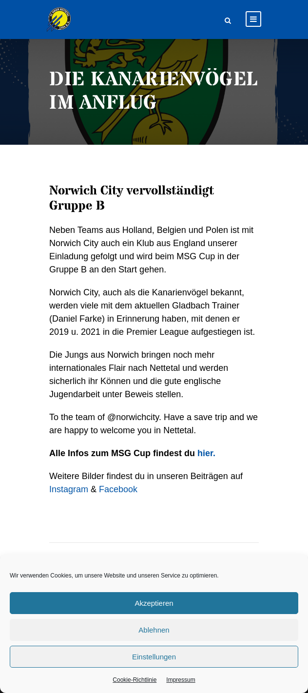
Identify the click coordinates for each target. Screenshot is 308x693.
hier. (206, 453)
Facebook (118, 489)
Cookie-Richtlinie (134, 679)
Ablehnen (153, 630)
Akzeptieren (154, 603)
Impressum (180, 679)
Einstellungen (154, 657)
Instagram (68, 489)
